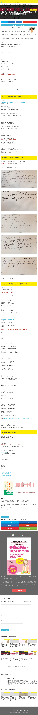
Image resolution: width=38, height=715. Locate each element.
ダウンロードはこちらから (19, 590)
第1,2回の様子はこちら (7, 472)
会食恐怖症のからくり (18, 712)
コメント (2, 604)
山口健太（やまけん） (12, 678)
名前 (2, 615)
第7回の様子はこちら (6, 475)
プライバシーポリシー (12, 710)
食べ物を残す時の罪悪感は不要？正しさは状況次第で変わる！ (17, 418)
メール (2, 620)
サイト (2, 625)
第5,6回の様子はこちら (7, 473)
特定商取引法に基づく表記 (21, 710)
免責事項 (28, 710)
